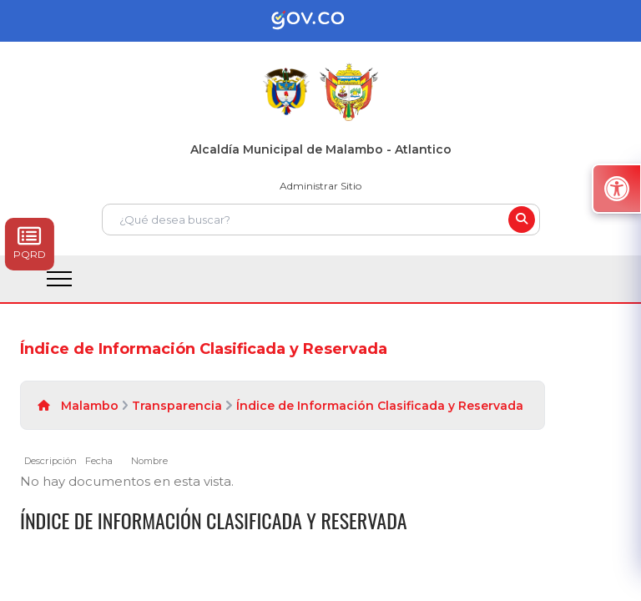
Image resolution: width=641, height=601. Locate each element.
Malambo (90, 405)
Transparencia (177, 405)
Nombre (149, 461)
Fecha (99, 461)
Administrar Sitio (320, 185)
